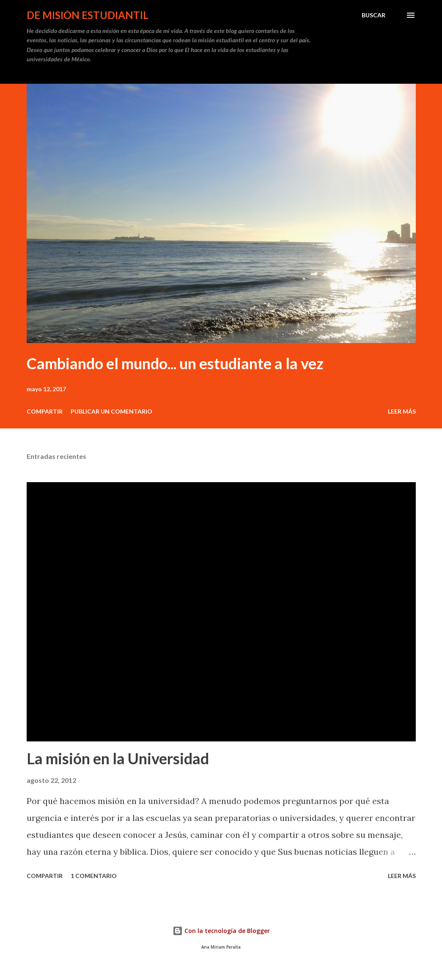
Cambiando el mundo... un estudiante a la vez (175, 363)
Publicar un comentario (111, 411)
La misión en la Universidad (118, 758)
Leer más (402, 411)
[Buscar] (373, 15)
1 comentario (94, 875)
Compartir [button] (45, 411)
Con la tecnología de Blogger (221, 931)
